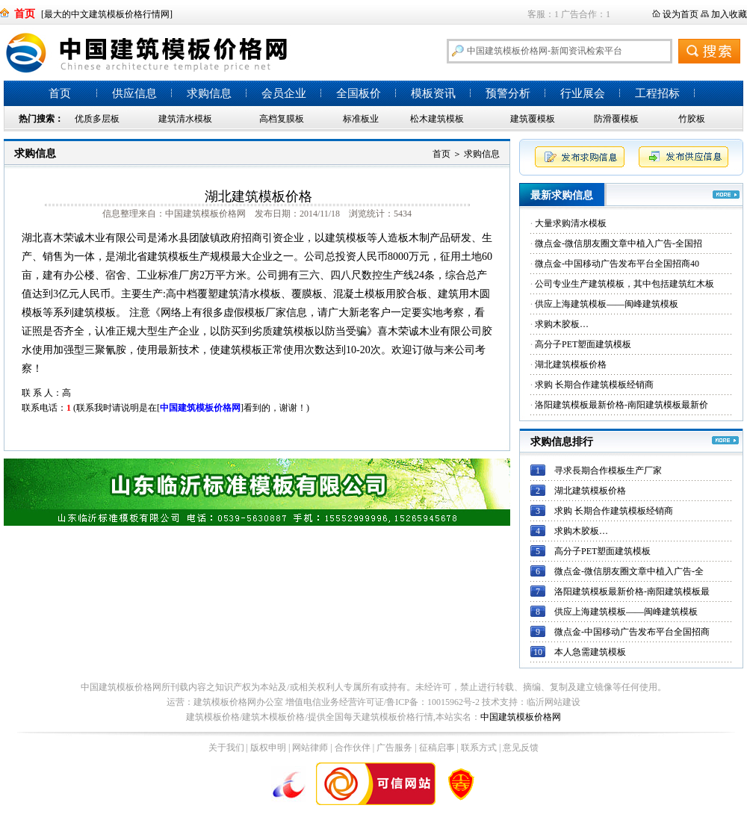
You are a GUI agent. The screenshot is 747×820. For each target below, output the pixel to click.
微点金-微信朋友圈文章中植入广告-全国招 (618, 243)
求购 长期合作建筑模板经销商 (594, 384)
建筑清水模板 (185, 119)
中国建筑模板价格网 (520, 717)
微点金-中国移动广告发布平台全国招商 (632, 632)
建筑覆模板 (532, 119)
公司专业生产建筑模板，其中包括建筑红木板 (624, 284)
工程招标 (657, 93)
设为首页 (680, 14)
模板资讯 (433, 93)
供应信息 (134, 93)
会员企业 (283, 93)
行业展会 (582, 93)
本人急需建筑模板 (590, 652)
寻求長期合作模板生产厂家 (608, 470)
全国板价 (358, 93)
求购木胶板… (562, 324)
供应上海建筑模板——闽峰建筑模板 (606, 304)
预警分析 (508, 93)
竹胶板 (691, 119)
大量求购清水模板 (571, 223)
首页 (60, 93)
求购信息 (209, 93)
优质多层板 (97, 119)
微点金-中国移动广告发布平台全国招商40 (617, 263)
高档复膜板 (281, 119)
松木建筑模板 (437, 119)
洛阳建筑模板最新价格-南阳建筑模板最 (632, 591)
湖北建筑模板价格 (571, 364)
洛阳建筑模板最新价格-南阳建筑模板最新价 (621, 405)
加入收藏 (729, 14)
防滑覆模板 (616, 119)
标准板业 (361, 119)
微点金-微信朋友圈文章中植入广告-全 (629, 571)
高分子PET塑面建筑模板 (583, 344)
